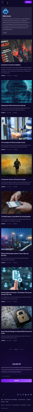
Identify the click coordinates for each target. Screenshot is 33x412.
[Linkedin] (26, 394)
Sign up (2, 405)
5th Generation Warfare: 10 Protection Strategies (13, 179)
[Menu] (2, 2)
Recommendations (16, 405)
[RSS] (20, 394)
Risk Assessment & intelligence (11, 399)
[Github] (23, 394)
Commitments (24, 405)
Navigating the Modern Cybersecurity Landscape (13, 105)
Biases (29, 405)
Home (2, 399)
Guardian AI (3, 75)
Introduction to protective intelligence (11, 65)
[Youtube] (31, 394)
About (7, 401)
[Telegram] (28, 394)
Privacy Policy (8, 405)
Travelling (28, 399)
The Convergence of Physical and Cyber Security (13, 142)
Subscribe (28, 2)
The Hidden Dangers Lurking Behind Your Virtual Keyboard (16, 216)
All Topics (3, 401)
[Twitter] (18, 394)
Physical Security (21, 399)
